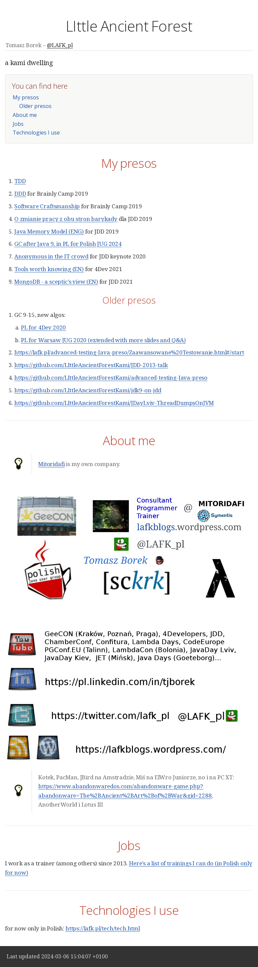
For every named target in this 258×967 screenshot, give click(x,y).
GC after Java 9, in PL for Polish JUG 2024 (68, 243)
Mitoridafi (51, 464)
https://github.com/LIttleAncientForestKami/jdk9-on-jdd (87, 390)
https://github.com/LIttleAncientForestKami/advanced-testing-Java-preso (110, 377)
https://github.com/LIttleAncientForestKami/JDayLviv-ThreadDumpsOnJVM (113, 403)
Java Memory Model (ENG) (49, 231)
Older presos (35, 106)
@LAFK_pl (60, 45)
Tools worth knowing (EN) (49, 269)
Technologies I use (36, 132)
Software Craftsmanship (47, 206)
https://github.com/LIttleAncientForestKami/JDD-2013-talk (91, 365)
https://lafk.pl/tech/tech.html (102, 928)
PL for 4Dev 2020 (43, 327)
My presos (26, 97)
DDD (20, 193)
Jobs (18, 124)
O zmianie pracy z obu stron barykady (65, 219)
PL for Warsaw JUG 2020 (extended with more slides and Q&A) (103, 340)
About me (25, 115)
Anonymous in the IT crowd (51, 256)
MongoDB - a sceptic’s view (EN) (56, 281)
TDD (20, 181)
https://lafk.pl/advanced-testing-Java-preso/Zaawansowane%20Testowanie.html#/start (129, 352)
